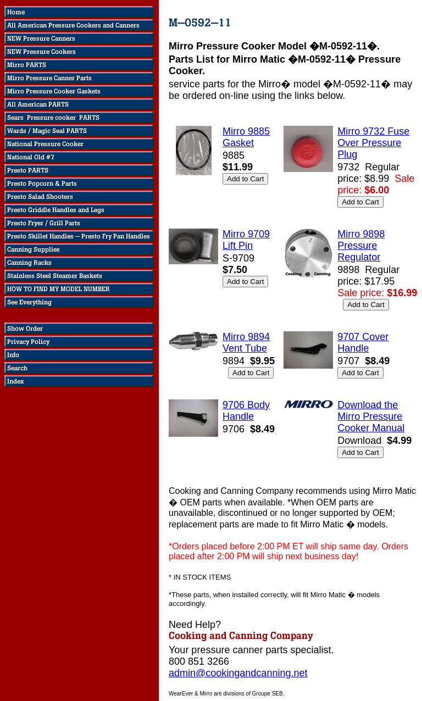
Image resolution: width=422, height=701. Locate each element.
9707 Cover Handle (362, 342)
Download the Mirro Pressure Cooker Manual (370, 416)
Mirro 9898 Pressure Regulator (361, 246)
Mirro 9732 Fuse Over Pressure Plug (373, 143)
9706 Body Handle (246, 410)
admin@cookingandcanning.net (238, 672)
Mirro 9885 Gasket (246, 137)
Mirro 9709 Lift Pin (246, 240)
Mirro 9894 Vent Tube (246, 342)
